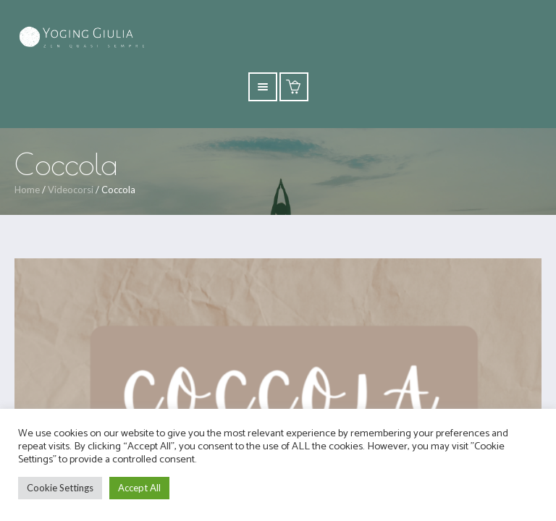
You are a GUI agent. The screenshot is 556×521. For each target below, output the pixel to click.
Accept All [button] (139, 488)
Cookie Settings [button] (60, 488)
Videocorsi (70, 189)
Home (27, 189)
